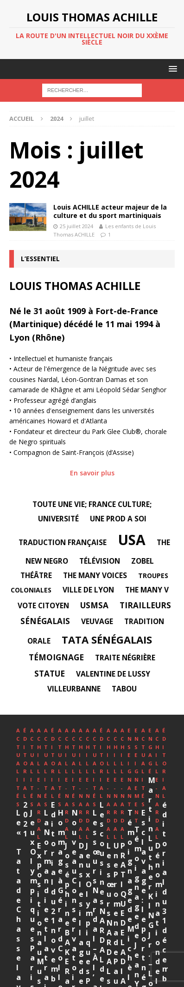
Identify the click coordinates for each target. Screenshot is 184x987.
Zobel (142, 561)
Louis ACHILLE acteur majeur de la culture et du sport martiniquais (110, 211)
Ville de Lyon (88, 590)
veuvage (97, 621)
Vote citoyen (43, 605)
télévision (99, 561)
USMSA (94, 605)
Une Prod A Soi (118, 518)
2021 (118, 805)
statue (49, 673)
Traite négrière (125, 657)
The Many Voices (95, 575)
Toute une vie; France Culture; (92, 504)
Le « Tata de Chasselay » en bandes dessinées (58, 814)
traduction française (63, 542)
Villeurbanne (74, 689)
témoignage (56, 657)
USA (132, 539)
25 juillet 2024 (76, 226)
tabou (124, 689)
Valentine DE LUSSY (113, 674)
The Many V (147, 590)
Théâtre (36, 575)
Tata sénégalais (107, 639)
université (58, 518)
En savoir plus (92, 472)
